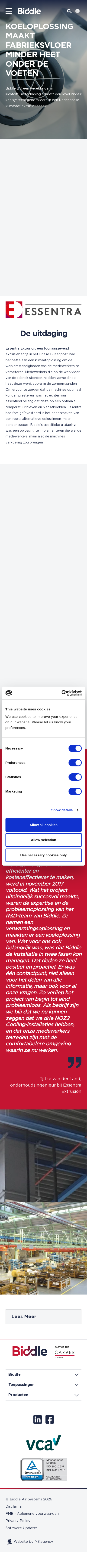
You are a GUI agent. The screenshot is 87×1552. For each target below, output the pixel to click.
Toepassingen (43, 1385)
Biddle (43, 1374)
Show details (62, 810)
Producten (43, 1395)
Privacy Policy (18, 1521)
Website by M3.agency (30, 1542)
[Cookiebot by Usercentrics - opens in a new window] (62, 693)
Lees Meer (23, 1316)
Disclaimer (14, 1506)
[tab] (43, 1317)
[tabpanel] (43, 1317)
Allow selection (43, 840)
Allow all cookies (43, 825)
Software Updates (22, 1528)
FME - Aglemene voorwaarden (32, 1513)
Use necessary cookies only (43, 855)
